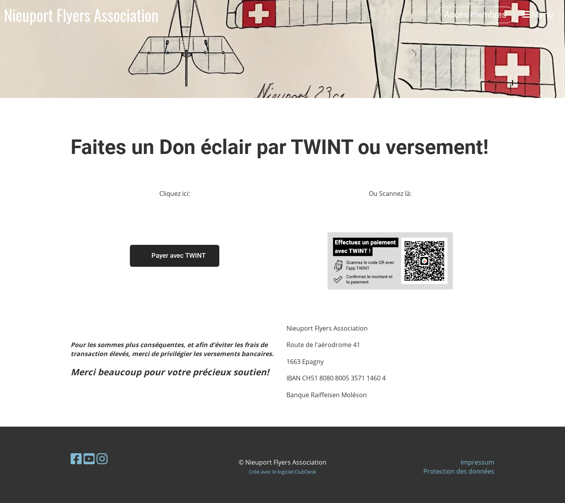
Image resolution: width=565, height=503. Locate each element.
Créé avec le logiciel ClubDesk (282, 471)
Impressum (477, 462)
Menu (537, 15)
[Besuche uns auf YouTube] (89, 458)
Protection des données (458, 471)
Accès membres (475, 15)
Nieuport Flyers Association (81, 15)
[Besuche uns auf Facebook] (76, 458)
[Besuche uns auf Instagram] (102, 458)
